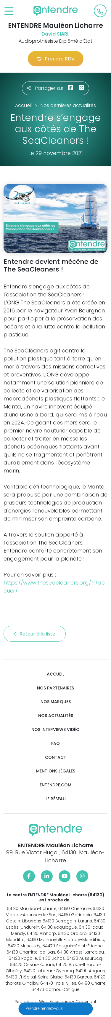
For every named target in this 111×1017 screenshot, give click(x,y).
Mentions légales (55, 771)
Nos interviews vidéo (55, 729)
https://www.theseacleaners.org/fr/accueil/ (54, 586)
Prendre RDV (56, 58)
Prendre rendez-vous (44, 1008)
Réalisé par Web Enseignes (43, 1002)
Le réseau (56, 799)
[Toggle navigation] (9, 11)
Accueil (55, 674)
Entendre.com (55, 785)
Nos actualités (55, 715)
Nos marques (56, 701)
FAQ (55, 743)
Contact (55, 757)
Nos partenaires (55, 688)
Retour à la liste (35, 633)
